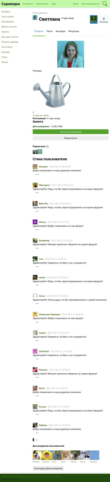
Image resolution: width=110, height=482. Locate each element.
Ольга (56, 456)
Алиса (42, 295)
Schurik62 (44, 351)
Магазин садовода (9, 42)
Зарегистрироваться (90, 3)
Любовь (43, 425)
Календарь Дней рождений (48, 468)
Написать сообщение (71, 131)
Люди (53, 3)
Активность (28, 3)
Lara (41, 258)
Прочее (4, 62)
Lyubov (42, 332)
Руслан (42, 406)
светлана (47, 456)
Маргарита (44, 185)
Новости (5, 31)
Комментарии (42, 3)
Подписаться (70, 137)
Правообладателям (24, 476)
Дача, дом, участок (9, 36)
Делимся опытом (9, 26)
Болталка (5, 52)
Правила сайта (8, 476)
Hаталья (43, 369)
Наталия (43, 166)
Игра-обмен (6, 47)
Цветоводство (7, 21)
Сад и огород (7, 16)
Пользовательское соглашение (47, 476)
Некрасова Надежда (49, 314)
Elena (42, 388)
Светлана (94, 456)
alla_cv (85, 456)
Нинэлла (37, 456)
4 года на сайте (41, 115)
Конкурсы (5, 11)
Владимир (44, 240)
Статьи (4, 57)
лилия (42, 277)
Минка (42, 221)
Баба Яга (43, 203)
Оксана (75, 456)
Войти (75, 3)
